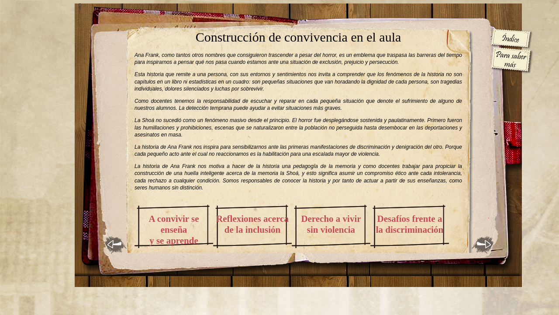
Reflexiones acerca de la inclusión (252, 224)
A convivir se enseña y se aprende (173, 230)
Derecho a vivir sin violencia (331, 224)
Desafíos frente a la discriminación (410, 224)
